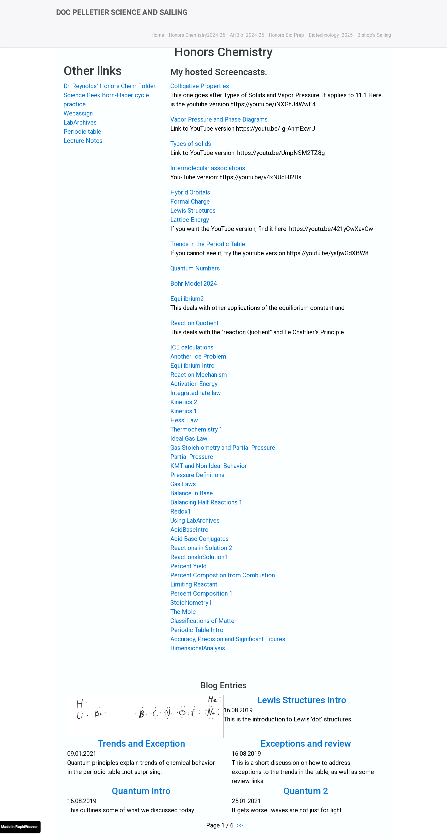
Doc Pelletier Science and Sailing (121, 12)
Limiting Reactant (193, 584)
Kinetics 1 (183, 411)
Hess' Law (184, 420)
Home (157, 35)
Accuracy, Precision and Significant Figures (227, 639)
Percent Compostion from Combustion (222, 575)
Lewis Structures (193, 210)
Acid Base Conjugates (199, 538)
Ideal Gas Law (188, 438)
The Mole (183, 611)
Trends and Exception (141, 747)
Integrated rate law (195, 393)
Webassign (78, 113)
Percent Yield (188, 566)
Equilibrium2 (187, 298)
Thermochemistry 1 (196, 429)
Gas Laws (183, 484)
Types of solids (190, 143)
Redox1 (180, 511)
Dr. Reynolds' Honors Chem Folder (110, 86)
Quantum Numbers (195, 268)
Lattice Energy (189, 219)
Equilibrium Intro (192, 365)
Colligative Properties (199, 86)
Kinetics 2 (183, 402)
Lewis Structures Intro (297, 704)
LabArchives (80, 122)
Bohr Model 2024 (193, 283)
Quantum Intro (141, 794)
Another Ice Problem (198, 356)
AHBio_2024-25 (247, 35)
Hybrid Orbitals (190, 192)
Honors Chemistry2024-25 (197, 35)
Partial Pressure (191, 456)
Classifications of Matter (203, 620)
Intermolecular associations (207, 168)
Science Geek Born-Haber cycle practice (106, 99)
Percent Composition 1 (201, 593)
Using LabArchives (195, 520)
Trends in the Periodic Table (207, 244)
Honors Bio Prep (286, 35)
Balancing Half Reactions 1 (206, 502)
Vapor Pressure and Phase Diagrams (219, 119)
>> (240, 825)
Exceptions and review (306, 747)
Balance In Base (191, 493)
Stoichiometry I (191, 602)
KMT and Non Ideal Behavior (208, 465)
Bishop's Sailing (374, 35)
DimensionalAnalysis (197, 648)
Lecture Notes (83, 140)
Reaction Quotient (194, 323)
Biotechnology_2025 (331, 35)
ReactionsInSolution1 (199, 557)
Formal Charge (190, 201)
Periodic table (82, 131)
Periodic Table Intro (197, 630)
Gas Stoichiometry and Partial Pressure (222, 447)
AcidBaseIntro (189, 529)
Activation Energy (193, 383)
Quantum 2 (306, 794)
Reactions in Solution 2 (201, 548)
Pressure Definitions (197, 475)
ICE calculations (191, 347)
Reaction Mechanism (198, 374)
